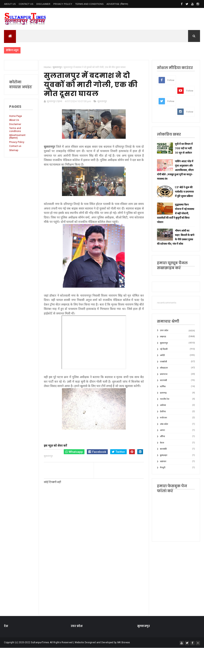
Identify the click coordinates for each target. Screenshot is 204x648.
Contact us (15, 146)
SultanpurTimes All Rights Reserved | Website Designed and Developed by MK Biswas (80, 642)
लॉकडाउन (164, 368)
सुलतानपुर (102, 101)
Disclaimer (43, 4)
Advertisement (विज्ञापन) (17, 136)
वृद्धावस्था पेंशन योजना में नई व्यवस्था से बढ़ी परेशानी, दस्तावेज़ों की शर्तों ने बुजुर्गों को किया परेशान (175, 213)
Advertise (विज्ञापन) (117, 4)
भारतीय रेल (164, 399)
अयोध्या (163, 405)
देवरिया (163, 411)
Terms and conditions (89, 4)
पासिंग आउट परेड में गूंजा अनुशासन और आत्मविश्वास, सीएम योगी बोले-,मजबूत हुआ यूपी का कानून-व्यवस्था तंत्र (175, 170)
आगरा (162, 430)
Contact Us (26, 4)
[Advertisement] (94, 577)
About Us (10, 4)
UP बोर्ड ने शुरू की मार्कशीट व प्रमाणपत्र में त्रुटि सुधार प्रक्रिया (184, 192)
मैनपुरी (162, 467)
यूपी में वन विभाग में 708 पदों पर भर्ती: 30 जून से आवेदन (184, 148)
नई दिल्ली (164, 349)
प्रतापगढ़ (163, 393)
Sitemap (13, 150)
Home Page (15, 116)
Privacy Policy (62, 4)
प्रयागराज (163, 374)
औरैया (162, 436)
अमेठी (162, 355)
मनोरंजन (163, 417)
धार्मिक (163, 386)
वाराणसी (163, 380)
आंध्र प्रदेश (164, 424)
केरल (162, 442)
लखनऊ (163, 336)
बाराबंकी (163, 449)
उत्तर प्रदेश (164, 330)
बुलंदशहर (163, 455)
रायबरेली (163, 361)
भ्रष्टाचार (163, 461)
